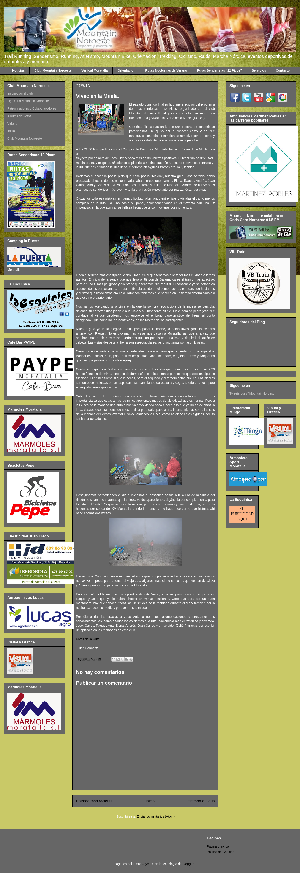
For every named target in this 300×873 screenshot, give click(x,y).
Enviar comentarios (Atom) (155, 816)
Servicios (259, 70)
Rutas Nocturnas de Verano (166, 70)
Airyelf (146, 864)
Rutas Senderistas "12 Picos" (219, 70)
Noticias (18, 70)
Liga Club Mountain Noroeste (28, 101)
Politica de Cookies (220, 852)
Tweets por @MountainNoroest (251, 393)
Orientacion (126, 70)
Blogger (188, 864)
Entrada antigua (201, 801)
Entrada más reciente (94, 801)
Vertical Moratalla (94, 70)
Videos (12, 123)
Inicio (150, 801)
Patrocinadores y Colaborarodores (31, 108)
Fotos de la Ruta (88, 639)
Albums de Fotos (19, 116)
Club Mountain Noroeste (52, 70)
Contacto (283, 70)
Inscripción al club (20, 93)
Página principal (218, 846)
